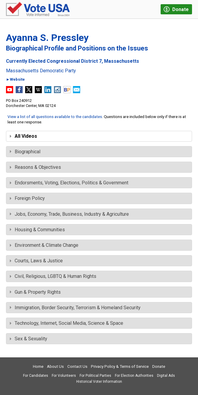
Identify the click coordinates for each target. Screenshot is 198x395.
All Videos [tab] (23, 136)
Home (38, 366)
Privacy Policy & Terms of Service (120, 366)
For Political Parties (95, 375)
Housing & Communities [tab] (37, 229)
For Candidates (35, 375)
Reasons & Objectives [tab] (35, 167)
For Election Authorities (134, 375)
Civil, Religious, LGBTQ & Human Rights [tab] (53, 276)
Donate (158, 366)
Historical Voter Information (99, 381)
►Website (15, 80)
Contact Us (77, 366)
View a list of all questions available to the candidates (54, 116)
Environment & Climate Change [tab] (44, 245)
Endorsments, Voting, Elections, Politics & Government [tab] (69, 183)
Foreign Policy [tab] (27, 198)
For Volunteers (64, 375)
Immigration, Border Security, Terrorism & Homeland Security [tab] (75, 307)
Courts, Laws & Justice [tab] (36, 261)
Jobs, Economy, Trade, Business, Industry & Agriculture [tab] (69, 214)
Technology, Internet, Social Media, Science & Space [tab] (66, 323)
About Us (55, 366)
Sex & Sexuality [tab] (28, 339)
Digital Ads (166, 375)
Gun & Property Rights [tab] (35, 292)
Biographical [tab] (25, 151)
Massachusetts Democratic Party (41, 70)
